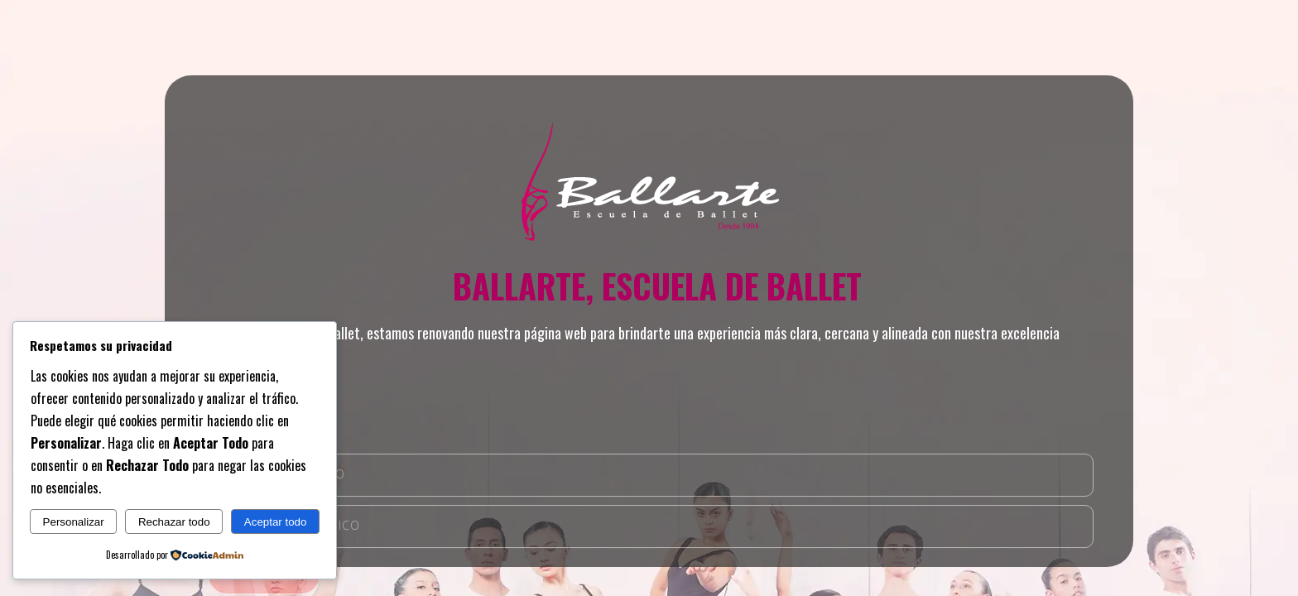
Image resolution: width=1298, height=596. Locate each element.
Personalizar (73, 522)
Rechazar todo (174, 522)
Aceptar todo (275, 522)
